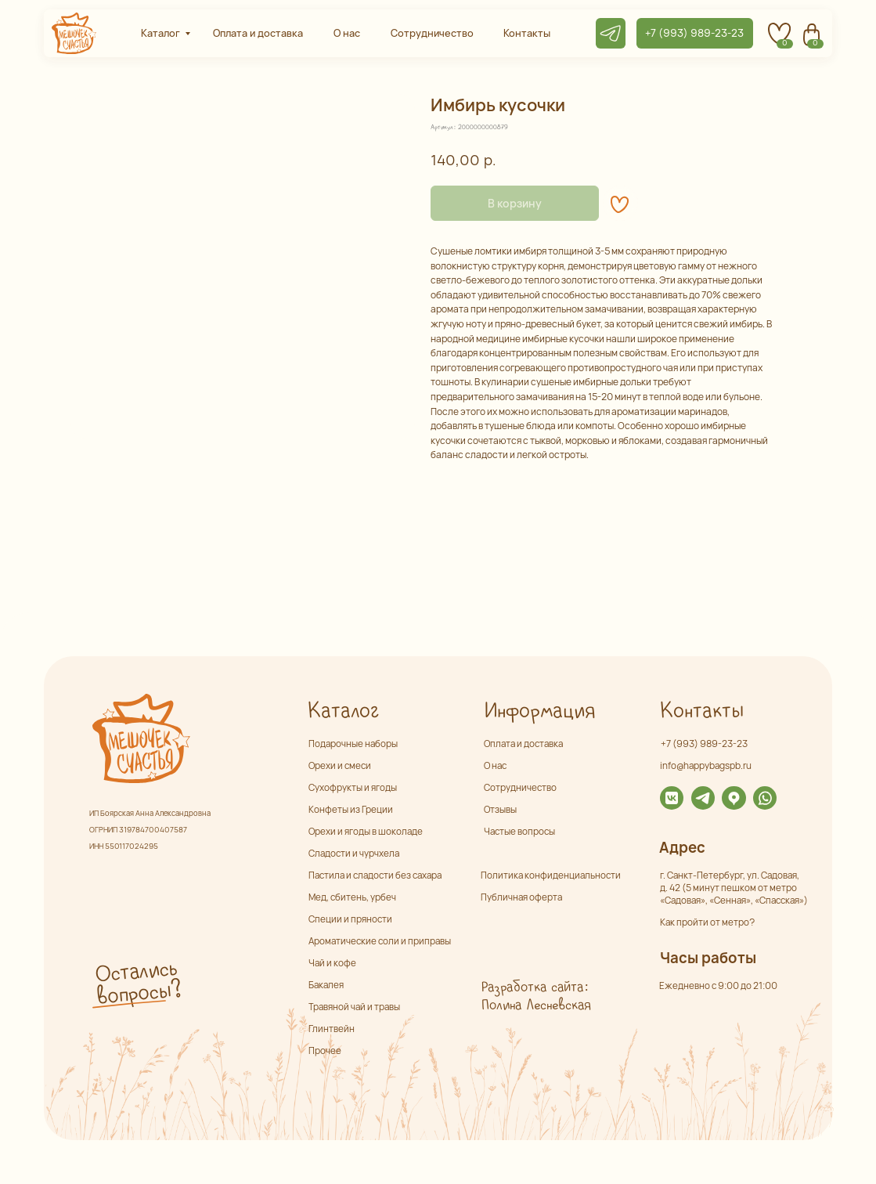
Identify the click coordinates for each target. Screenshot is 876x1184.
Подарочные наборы (353, 743)
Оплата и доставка (523, 743)
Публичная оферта (521, 897)
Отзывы (500, 809)
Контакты (701, 711)
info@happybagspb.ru (706, 765)
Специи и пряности (350, 919)
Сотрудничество (520, 787)
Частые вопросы (519, 831)
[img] (671, 798)
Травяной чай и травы (354, 1007)
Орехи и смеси (339, 765)
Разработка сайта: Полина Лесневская (536, 996)
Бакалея (326, 985)
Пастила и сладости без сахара (375, 875)
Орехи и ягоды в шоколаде (365, 831)
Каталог (343, 711)
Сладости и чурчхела (353, 853)
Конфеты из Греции (350, 809)
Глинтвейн (331, 1028)
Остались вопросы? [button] (138, 983)
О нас (495, 765)
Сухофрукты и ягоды (352, 787)
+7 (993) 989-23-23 (704, 743)
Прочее (324, 1050)
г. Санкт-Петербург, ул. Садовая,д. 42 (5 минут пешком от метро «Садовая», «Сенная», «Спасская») (734, 888)
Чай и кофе (332, 963)
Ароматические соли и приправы (379, 941)
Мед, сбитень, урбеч (352, 897)
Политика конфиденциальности (551, 875)
